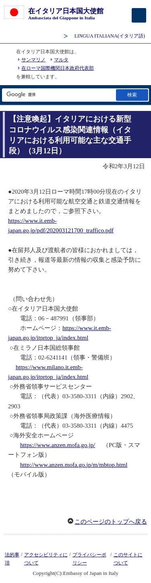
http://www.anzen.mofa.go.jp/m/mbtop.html (73, 465)
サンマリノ (33, 60)
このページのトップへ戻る (110, 521)
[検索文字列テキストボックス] (58, 95)
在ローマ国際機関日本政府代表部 (57, 68)
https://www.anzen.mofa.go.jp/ (57, 445)
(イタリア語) (109, 36)
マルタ (61, 60)
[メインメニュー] (139, 15)
